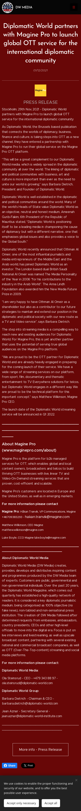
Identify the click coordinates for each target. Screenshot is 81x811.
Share (9, 765)
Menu (72, 7)
